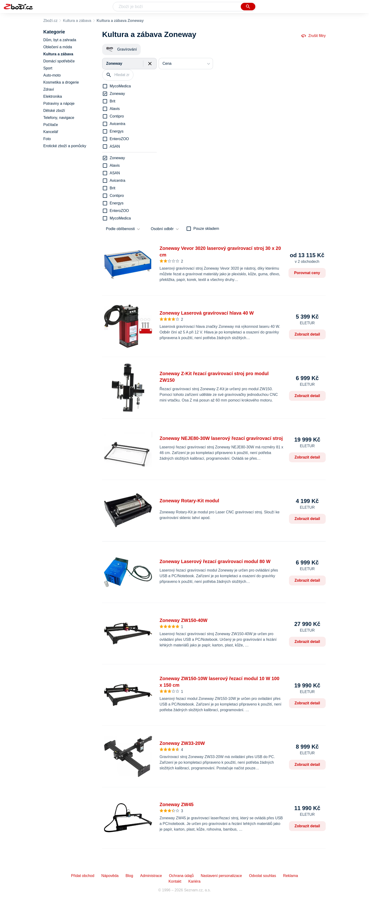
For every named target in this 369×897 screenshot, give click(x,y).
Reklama (290, 876)
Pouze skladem (206, 229)
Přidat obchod (82, 876)
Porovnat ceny (307, 273)
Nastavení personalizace (221, 876)
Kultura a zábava (77, 21)
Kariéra (194, 881)
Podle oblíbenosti (120, 229)
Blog (129, 876)
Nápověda (110, 876)
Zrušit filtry (313, 36)
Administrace (151, 876)
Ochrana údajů (181, 876)
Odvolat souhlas (262, 876)
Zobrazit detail (307, 334)
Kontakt (174, 881)
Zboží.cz (50, 21)
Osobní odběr (162, 229)
